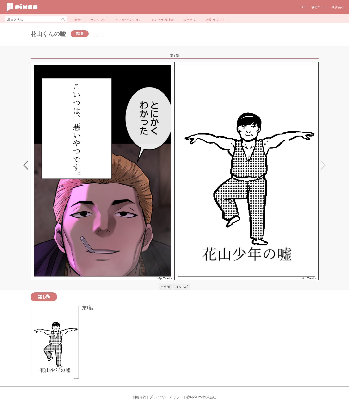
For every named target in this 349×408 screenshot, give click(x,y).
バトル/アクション (128, 20)
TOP (303, 7)
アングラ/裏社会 (162, 20)
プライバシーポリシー (166, 397)
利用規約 (139, 397)
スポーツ (189, 20)
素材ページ (319, 7)
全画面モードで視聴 (174, 287)
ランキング (98, 20)
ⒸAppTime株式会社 (201, 397)
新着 (77, 20)
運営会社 (338, 7)
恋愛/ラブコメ (215, 20)
